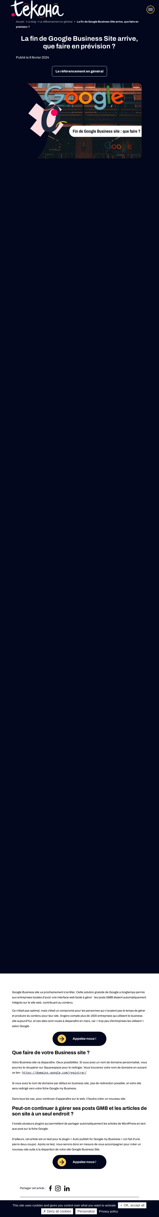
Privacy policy (108, 1211)
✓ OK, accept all (132, 1205)
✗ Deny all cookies (57, 1211)
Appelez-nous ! (84, 1038)
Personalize (86, 1211)
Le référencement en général (79, 71)
